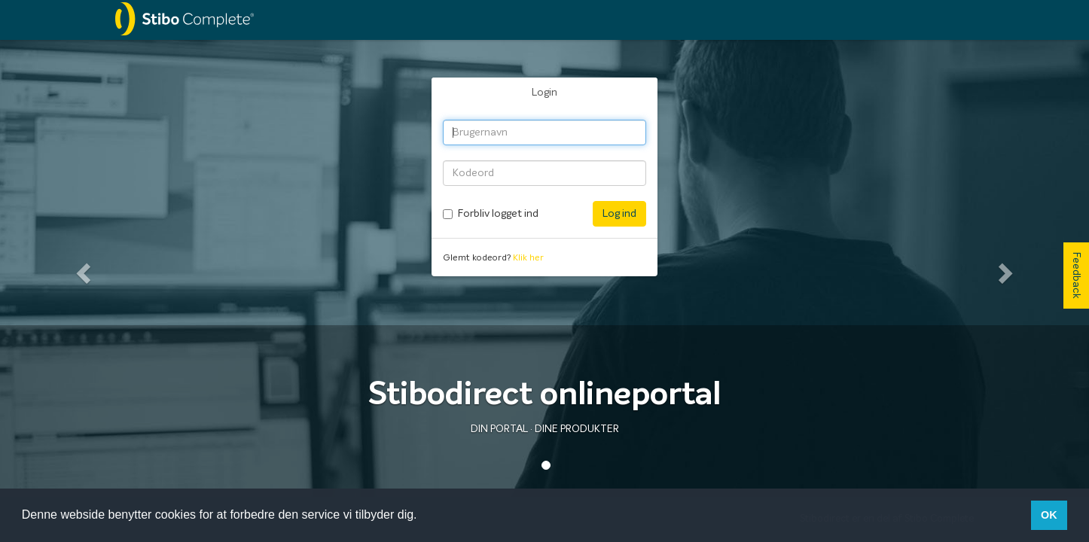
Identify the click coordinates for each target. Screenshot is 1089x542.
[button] (81, 268)
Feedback (1076, 275)
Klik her (528, 258)
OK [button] (1049, 515)
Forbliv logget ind (498, 214)
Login (544, 92)
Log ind (619, 214)
